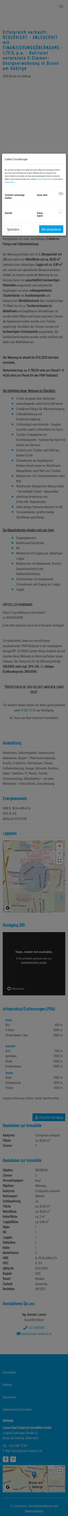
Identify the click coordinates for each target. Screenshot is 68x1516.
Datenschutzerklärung (45, 179)
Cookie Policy (10, 182)
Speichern (13, 229)
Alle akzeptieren (51, 229)
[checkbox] (60, 193)
